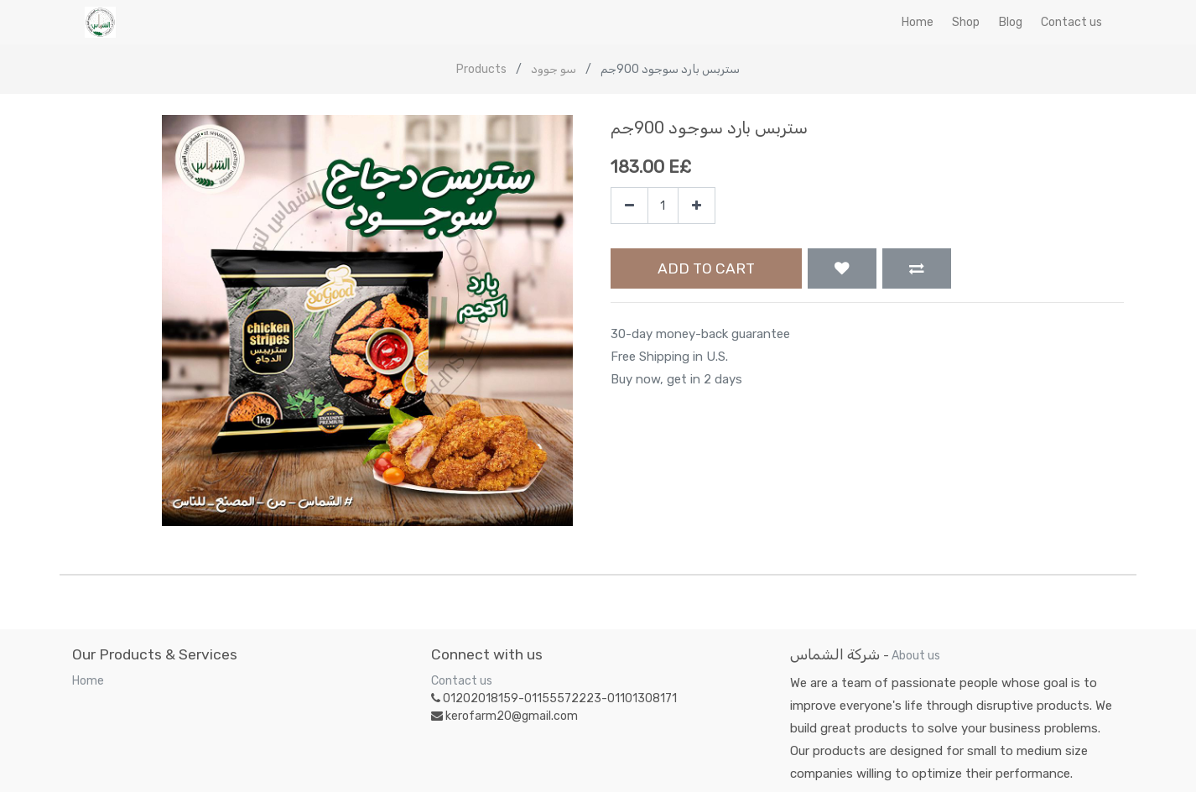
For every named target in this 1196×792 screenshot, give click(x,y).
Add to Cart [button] (706, 268)
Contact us (461, 681)
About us (916, 656)
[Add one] (696, 206)
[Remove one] (629, 206)
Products (481, 69)
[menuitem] (917, 22)
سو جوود (553, 69)
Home (88, 681)
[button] (842, 268)
